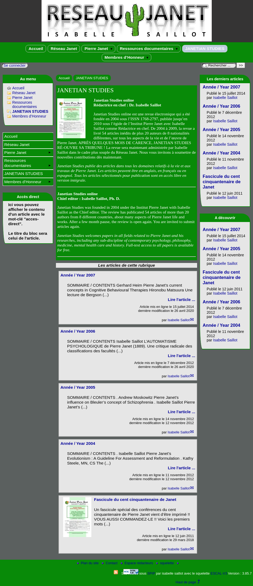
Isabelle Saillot (179, 320)
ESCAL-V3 (219, 573)
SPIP (151, 573)
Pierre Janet (98, 48)
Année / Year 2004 (77, 443)
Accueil (35, 48)
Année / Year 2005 (77, 387)
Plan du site (88, 563)
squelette (165, 563)
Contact (110, 563)
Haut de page (186, 582)
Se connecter (14, 65)
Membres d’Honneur (127, 57)
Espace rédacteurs (137, 563)
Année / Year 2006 (77, 331)
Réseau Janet (64, 48)
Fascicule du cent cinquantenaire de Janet (135, 499)
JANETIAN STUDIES (205, 48)
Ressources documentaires (149, 48)
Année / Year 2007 (77, 275)
